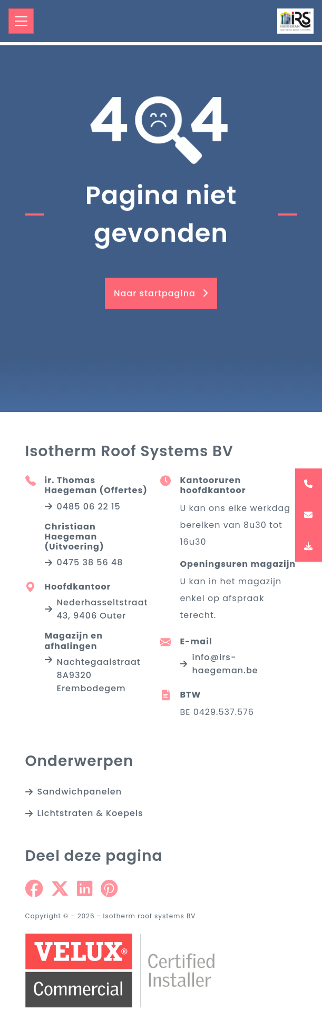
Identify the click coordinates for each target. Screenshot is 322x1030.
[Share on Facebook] (34, 891)
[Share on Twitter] (60, 891)
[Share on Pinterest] (109, 891)
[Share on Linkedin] (84, 891)
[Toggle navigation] (21, 21)
